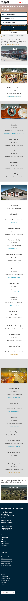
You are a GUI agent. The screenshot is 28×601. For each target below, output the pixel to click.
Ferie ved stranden (5, 556)
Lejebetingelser (4, 576)
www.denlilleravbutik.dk (14, 397)
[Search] (22, 2)
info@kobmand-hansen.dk (7, 515)
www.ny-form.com (14, 305)
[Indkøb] (14, 75)
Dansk (5, 592)
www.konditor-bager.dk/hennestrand (14, 133)
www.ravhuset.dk (14, 426)
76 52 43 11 (4, 517)
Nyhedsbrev (4, 582)
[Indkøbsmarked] (14, 53)
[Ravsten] (14, 375)
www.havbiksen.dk (14, 354)
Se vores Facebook (6, 520)
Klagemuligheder (5, 580)
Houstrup (3, 539)
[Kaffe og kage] (14, 111)
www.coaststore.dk (14, 263)
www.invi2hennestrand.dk (14, 472)
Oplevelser (4, 37)
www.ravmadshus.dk (14, 411)
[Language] (20, 2)
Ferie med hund (4, 554)
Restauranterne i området (12, 44)
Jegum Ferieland (5, 543)
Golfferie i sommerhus (6, 559)
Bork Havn (3, 541)
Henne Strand (4, 537)
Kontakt (3, 574)
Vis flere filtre (14, 32)
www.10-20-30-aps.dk (14, 446)
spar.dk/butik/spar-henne (14, 96)
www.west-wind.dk (14, 320)
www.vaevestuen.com (14, 248)
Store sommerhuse (5, 563)
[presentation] (25, 54)
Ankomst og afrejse (5, 578)
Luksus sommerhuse (6, 565)
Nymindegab (4, 545)
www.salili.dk (14, 222)
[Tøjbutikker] (14, 192)
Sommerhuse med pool (6, 561)
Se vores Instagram (7, 522)
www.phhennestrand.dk (14, 277)
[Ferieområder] (14, 492)
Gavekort (3, 584)
